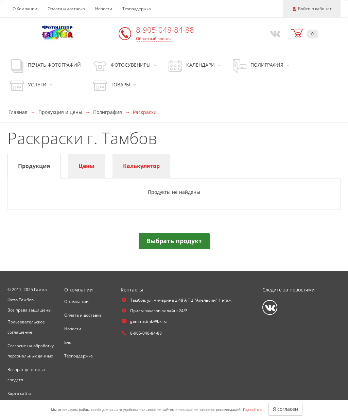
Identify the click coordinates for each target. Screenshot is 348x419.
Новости (103, 9)
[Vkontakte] (273, 32)
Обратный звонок (154, 38)
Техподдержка (136, 9)
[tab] (33, 166)
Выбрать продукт (174, 241)
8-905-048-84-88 (165, 29)
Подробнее (252, 409)
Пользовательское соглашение (26, 327)
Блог (68, 342)
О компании (76, 301)
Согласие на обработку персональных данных (30, 351)
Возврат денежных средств (26, 375)
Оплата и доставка (66, 9)
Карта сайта (19, 393)
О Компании (25, 9)
